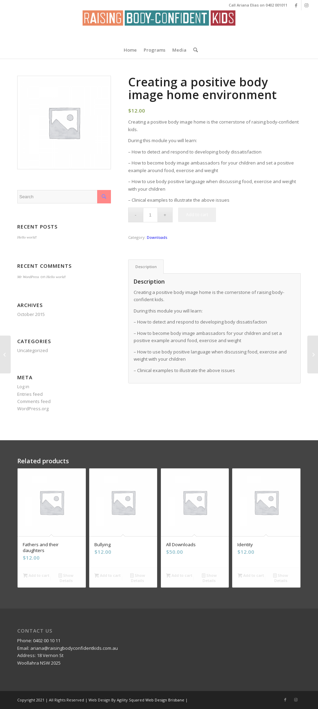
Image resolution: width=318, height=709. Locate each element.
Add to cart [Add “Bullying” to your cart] (107, 575)
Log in (23, 386)
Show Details (66, 577)
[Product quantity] (150, 215)
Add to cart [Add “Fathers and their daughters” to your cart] (36, 575)
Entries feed (30, 394)
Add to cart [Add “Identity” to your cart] (251, 575)
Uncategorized (32, 350)
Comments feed (34, 401)
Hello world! (27, 237)
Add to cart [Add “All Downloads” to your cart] (179, 575)
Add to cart (197, 215)
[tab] (146, 267)
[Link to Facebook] (296, 5)
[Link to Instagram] (306, 5)
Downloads (157, 237)
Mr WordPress (28, 277)
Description (146, 266)
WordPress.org (33, 408)
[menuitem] (130, 50)
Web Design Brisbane (164, 699)
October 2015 (31, 314)
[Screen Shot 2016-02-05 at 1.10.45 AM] (159, 25)
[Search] (194, 50)
